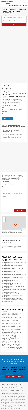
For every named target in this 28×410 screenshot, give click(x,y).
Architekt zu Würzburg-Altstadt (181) (11, 344)
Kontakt (24, 408)
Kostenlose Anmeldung (21, 5)
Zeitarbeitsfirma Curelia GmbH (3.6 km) (11, 293)
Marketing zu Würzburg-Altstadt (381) (11, 323)
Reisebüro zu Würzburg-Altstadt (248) (11, 334)
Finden (14, 24)
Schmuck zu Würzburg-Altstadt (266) (10, 331)
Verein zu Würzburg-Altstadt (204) (10, 340)
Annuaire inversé (9, 389)
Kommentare (7, 119)
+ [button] (4, 218)
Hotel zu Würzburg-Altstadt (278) (10, 328)
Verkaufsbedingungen (16, 408)
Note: (3, 186)
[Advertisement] (14, 41)
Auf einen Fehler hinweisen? (19, 93)
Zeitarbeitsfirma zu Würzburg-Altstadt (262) (12, 332)
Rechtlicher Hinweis (5, 408)
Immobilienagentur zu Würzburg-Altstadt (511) (13, 317)
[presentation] (13, 206)
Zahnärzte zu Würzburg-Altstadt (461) (11, 319)
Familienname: (5, 181)
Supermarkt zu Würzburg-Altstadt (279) (11, 326)
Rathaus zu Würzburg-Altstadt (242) (10, 338)
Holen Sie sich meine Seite (14, 376)
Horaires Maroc (20, 386)
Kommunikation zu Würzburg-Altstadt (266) (12, 329)
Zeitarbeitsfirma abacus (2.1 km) (9, 292)
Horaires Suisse (19, 384)
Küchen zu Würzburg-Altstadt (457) (10, 320)
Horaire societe (10, 390)
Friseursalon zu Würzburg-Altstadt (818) (11, 316)
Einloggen (12, 5)
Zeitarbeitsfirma (6, 107)
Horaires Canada (5, 386)
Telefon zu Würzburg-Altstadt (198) (10, 341)
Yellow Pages (12, 387)
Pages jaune (12, 384)
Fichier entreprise (19, 390)
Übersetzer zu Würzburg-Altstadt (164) (11, 348)
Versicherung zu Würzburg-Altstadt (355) (12, 325)
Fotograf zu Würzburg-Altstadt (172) (10, 345)
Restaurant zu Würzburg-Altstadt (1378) (11, 313)
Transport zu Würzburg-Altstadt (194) (11, 342)
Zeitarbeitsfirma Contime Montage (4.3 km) (12, 298)
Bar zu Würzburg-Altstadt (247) (9, 335)
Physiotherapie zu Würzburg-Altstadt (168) (12, 347)
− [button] (4, 220)
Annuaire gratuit (5, 384)
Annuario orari (12, 386)
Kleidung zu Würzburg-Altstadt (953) (10, 314)
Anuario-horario (5, 387)
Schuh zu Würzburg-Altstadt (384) (10, 322)
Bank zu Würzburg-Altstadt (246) (10, 337)
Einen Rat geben (20, 210)
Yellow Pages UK (17, 389)
